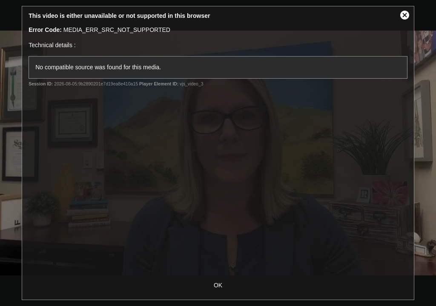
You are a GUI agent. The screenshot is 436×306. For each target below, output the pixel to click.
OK (218, 285)
